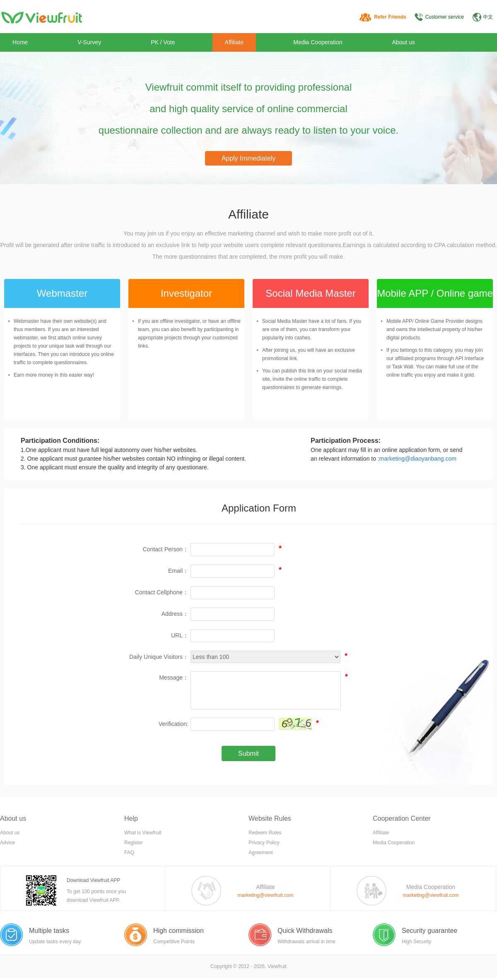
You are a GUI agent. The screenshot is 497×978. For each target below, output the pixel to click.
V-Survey (89, 42)
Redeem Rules (264, 833)
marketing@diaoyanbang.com (417, 458)
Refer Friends (390, 17)
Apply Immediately (249, 158)
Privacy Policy (264, 843)
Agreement (260, 852)
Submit (248, 753)
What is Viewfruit (142, 833)
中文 (488, 17)
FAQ (129, 852)
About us (403, 42)
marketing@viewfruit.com (266, 895)
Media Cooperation (317, 42)
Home (20, 42)
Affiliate (234, 42)
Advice (7, 843)
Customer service (444, 17)
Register (133, 843)
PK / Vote (163, 42)
